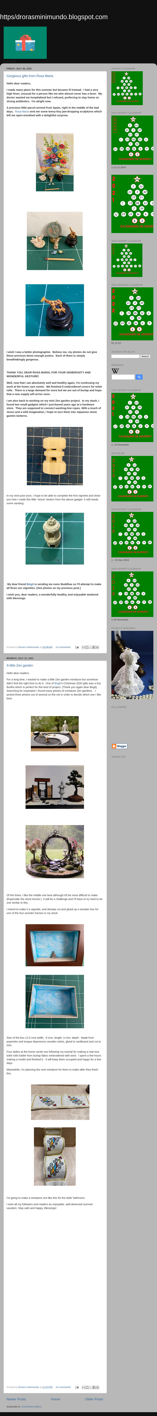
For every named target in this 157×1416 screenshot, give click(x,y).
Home (55, 1399)
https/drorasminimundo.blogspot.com (54, 17)
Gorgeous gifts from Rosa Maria (30, 76)
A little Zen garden (20, 665)
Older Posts (94, 1399)
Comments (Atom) (32, 1406)
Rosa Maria (22, 111)
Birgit (30, 584)
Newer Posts (16, 1399)
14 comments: (63, 647)
